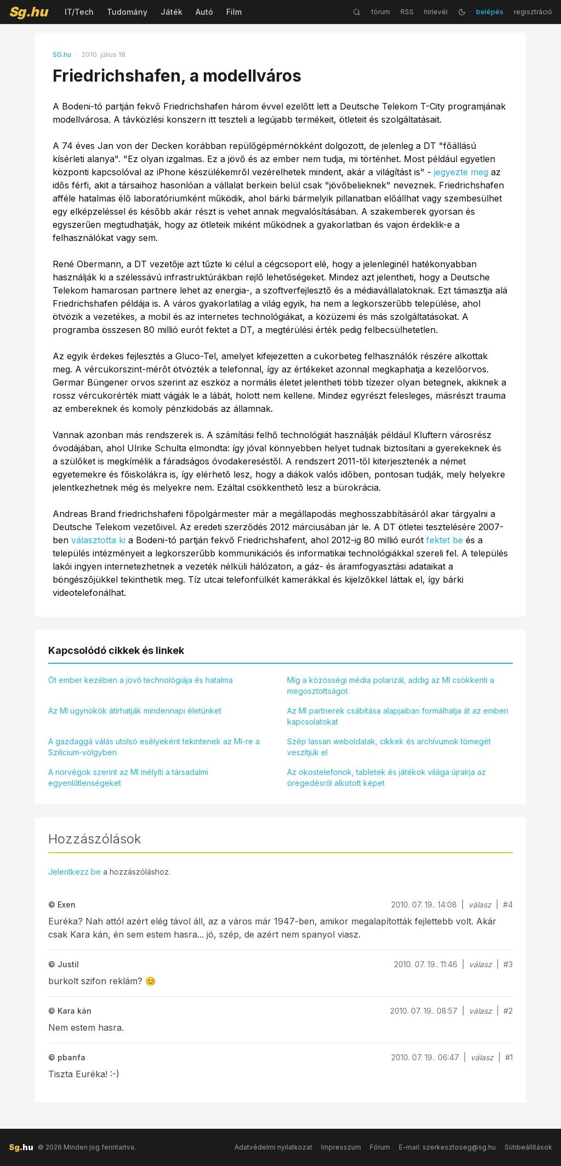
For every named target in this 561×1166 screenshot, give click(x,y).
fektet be (444, 540)
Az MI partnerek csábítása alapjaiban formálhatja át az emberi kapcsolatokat (397, 716)
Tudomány (127, 11)
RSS (407, 12)
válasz (479, 904)
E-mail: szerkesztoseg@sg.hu (447, 1147)
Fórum (380, 1147)
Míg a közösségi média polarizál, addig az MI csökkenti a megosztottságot (390, 685)
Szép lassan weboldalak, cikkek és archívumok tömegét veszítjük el (389, 747)
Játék (171, 11)
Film (234, 11)
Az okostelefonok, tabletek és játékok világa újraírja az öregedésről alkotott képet (386, 777)
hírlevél (436, 12)
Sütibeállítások (528, 1147)
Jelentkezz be (74, 871)
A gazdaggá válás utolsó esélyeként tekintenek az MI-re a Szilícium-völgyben (154, 747)
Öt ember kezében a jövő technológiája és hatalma (140, 680)
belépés (489, 12)
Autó (204, 11)
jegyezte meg (461, 171)
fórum (380, 12)
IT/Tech (79, 11)
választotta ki (98, 540)
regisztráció (533, 12)
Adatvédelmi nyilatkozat (273, 1147)
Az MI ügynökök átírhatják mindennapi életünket (134, 710)
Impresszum (341, 1147)
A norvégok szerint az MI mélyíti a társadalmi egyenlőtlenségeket (128, 777)
